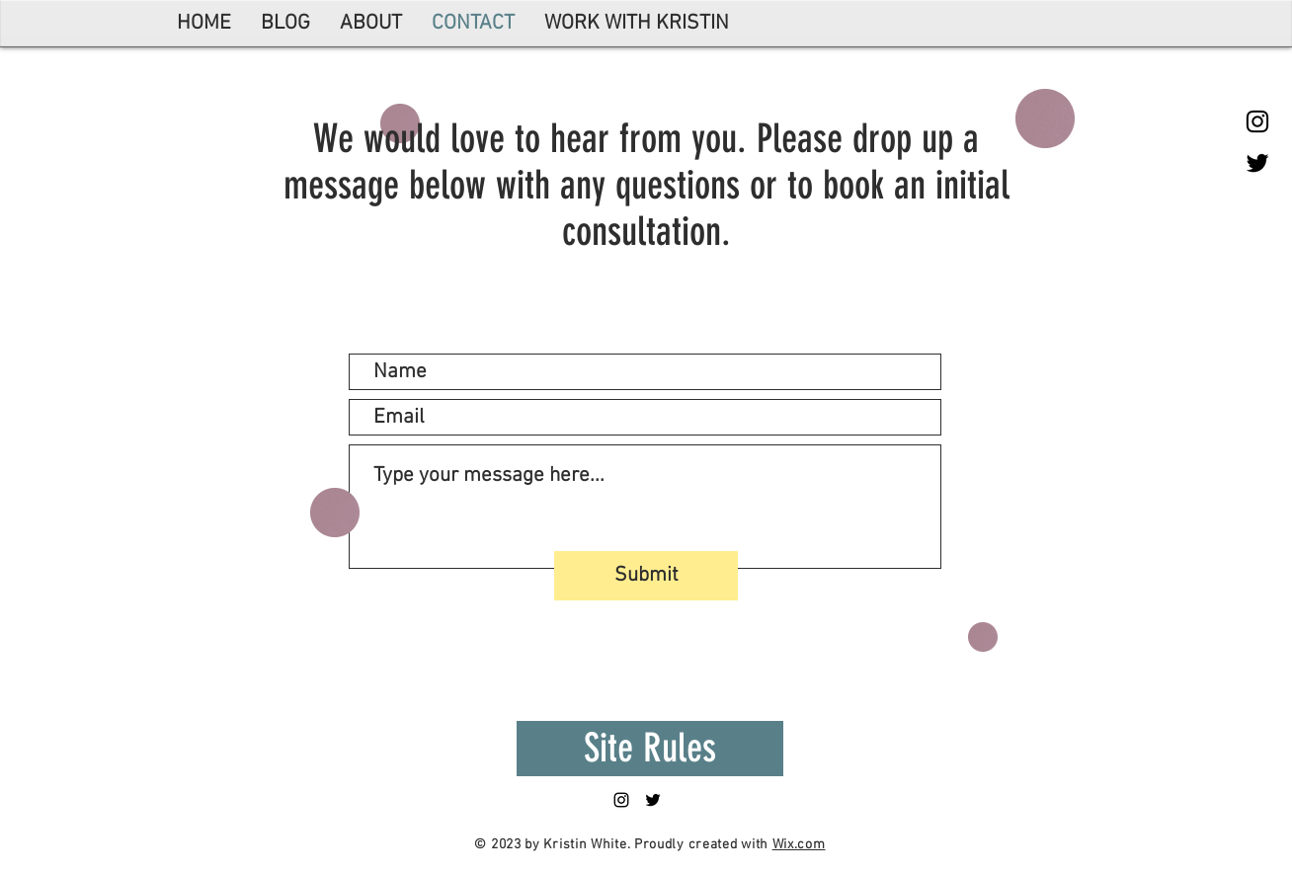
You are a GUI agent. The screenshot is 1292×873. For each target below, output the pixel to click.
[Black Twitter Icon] (1257, 163)
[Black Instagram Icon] (1257, 121)
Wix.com (799, 844)
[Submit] (646, 575)
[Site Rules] (650, 748)
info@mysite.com (758, 284)
